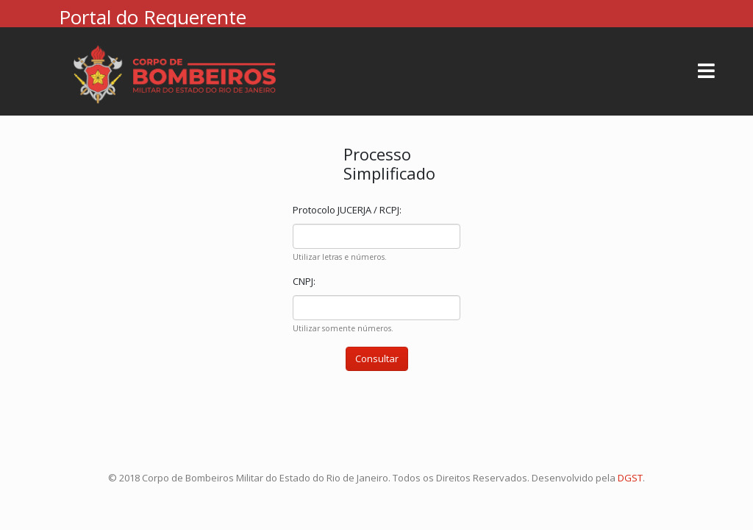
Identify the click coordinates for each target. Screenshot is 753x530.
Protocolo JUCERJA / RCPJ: (347, 209)
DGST (630, 477)
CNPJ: (304, 281)
